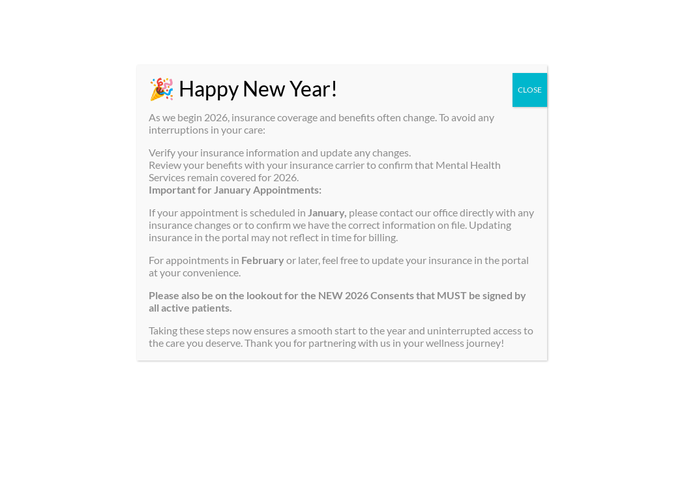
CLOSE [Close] (530, 90)
